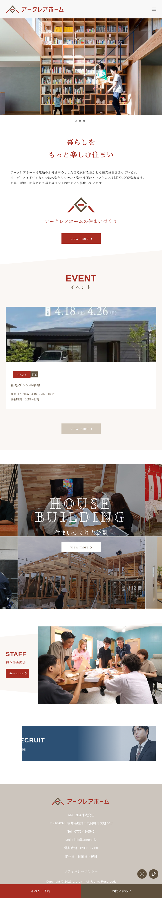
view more (79, 238)
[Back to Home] (36, 9)
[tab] (76, 121)
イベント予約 (40, 891)
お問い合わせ (121, 891)
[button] (154, 9)
